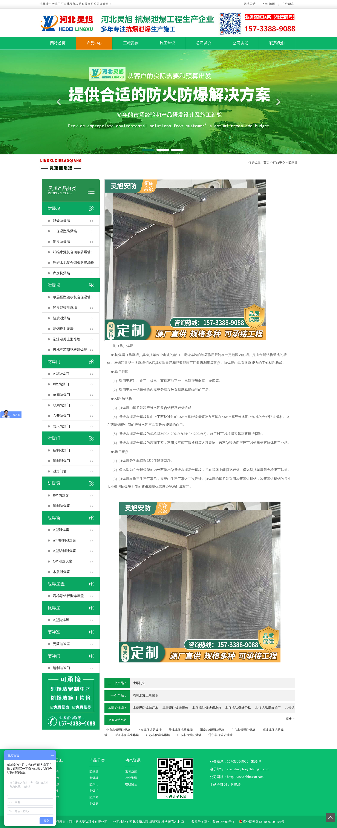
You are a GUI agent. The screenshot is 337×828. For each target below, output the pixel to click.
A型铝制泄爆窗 (64, 551)
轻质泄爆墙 (61, 318)
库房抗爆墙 (61, 273)
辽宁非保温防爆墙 (220, 735)
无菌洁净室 (61, 644)
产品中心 (94, 43)
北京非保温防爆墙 (118, 729)
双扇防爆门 (61, 405)
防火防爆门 (61, 426)
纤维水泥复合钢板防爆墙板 (73, 262)
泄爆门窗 (60, 471)
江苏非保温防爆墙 (158, 735)
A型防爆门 (61, 374)
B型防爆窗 (61, 495)
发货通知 (131, 771)
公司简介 (204, 43)
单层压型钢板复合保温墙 (72, 297)
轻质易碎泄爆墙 (65, 307)
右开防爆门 (61, 416)
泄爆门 (53, 438)
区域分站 (250, 4)
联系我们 (277, 43)
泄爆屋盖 (56, 583)
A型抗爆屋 (61, 620)
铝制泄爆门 (61, 450)
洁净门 (53, 655)
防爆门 (53, 361)
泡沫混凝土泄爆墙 (66, 339)
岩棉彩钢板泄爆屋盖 (68, 596)
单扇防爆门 (61, 395)
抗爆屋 (53, 607)
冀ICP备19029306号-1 (219, 821)
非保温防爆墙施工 (268, 708)
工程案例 (131, 43)
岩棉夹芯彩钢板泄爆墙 (70, 349)
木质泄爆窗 (61, 572)
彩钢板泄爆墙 (63, 328)
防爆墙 (292, 162)
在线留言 (288, 4)
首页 (266, 162)
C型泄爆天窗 (62, 561)
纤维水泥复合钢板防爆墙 (72, 252)
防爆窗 (53, 483)
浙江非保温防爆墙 (127, 735)
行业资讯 (131, 778)
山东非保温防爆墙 (189, 735)
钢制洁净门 (61, 668)
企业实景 (53, 784)
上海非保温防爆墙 (150, 729)
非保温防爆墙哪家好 (206, 708)
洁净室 (53, 631)
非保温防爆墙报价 (175, 708)
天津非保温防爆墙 (181, 729)
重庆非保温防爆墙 (212, 729)
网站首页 (58, 43)
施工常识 (167, 43)
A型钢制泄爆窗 (64, 540)
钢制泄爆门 (61, 461)
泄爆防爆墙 (61, 220)
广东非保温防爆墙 (243, 729)
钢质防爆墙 (61, 241)
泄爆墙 (53, 285)
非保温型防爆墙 (65, 231)
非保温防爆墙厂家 (145, 708)
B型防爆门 (61, 384)
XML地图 (268, 4)
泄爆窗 (53, 517)
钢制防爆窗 (61, 506)
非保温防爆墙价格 (238, 708)
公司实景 (240, 43)
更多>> (290, 718)
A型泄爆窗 (61, 530)
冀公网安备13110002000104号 (263, 821)
